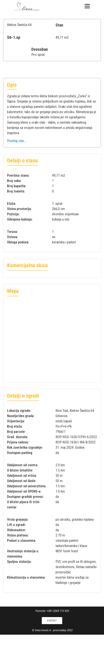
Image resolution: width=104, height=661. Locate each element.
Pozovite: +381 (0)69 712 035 (52, 611)
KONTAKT (52, 620)
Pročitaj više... (16, 141)
